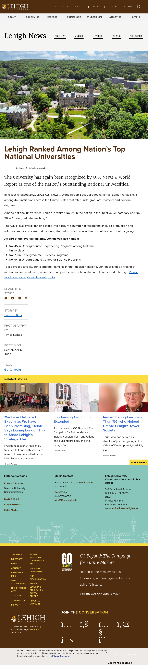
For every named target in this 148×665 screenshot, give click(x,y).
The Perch (16, 554)
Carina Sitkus (13, 315)
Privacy (15, 604)
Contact (16, 568)
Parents (96, 7)
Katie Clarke (11, 510)
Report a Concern (35, 602)
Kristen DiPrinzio (13, 483)
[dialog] (74, 656)
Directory (17, 559)
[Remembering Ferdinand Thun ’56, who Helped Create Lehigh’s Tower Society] (123, 397)
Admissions (74, 17)
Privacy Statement (60, 656)
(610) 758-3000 (35, 628)
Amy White (60, 492)
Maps (14, 563)
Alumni (128, 7)
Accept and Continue (120, 663)
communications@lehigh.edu (121, 508)
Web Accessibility (18, 582)
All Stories (136, 35)
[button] (139, 6)
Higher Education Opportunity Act (37, 559)
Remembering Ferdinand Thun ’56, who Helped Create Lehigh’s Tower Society (123, 423)
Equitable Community (36, 570)
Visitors (112, 7)
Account (16, 595)
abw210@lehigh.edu (65, 500)
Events (98, 35)
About (12, 17)
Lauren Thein (11, 499)
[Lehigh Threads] (104, 641)
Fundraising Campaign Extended (72, 419)
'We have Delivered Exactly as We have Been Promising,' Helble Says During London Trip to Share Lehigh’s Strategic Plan (24, 428)
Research (53, 17)
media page (86, 482)
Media (117, 35)
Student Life (94, 17)
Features (59, 35)
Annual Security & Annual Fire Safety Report (36, 590)
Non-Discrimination (38, 578)
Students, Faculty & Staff (70, 7)
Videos (79, 35)
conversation (93, 612)
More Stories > (139, 462)
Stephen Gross (12, 504)
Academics (32, 17)
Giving (136, 17)
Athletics (115, 17)
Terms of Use (18, 600)
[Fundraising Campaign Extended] (74, 397)
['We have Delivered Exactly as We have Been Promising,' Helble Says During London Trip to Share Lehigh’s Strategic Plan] (24, 397)
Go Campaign (13, 369)
